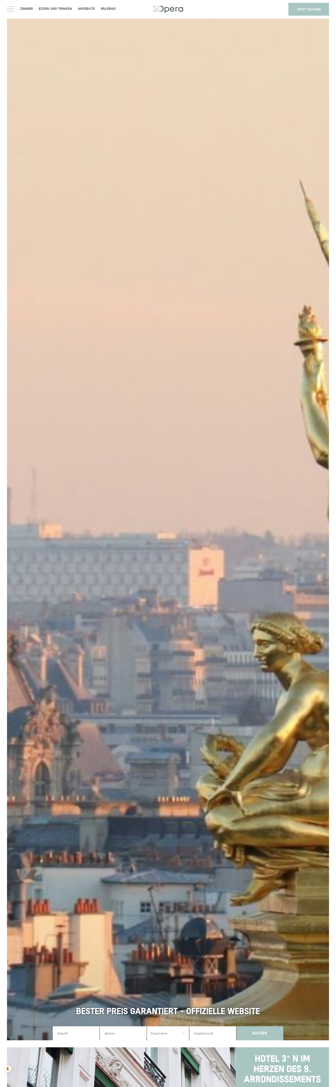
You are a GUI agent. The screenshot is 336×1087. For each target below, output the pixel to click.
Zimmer (26, 9)
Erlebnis (108, 9)
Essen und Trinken (55, 9)
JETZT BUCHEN (309, 9)
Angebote (86, 9)
